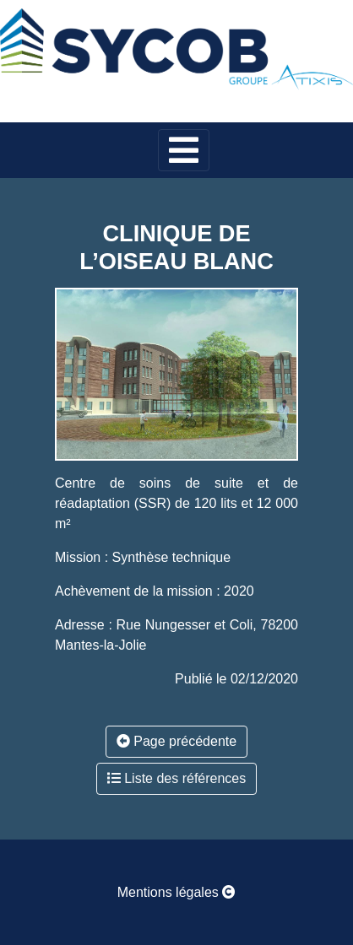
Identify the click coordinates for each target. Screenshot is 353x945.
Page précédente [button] (176, 741)
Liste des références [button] (177, 778)
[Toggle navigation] (183, 150)
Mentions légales (176, 892)
